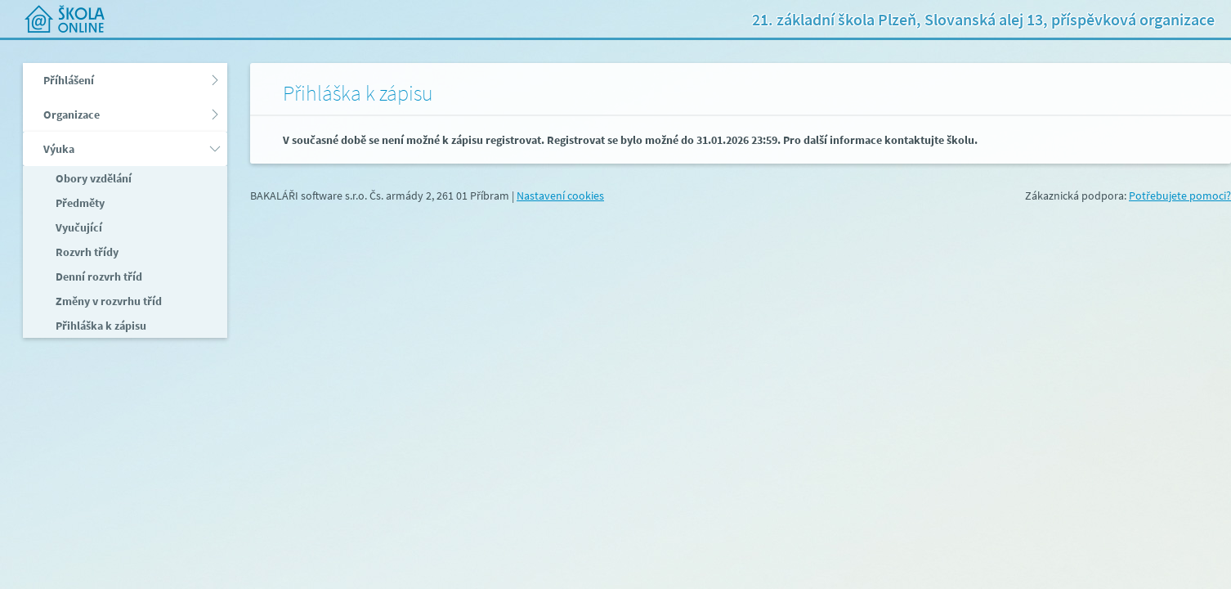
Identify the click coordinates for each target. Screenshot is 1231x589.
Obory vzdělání (92, 178)
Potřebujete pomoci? (1180, 195)
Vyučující (77, 227)
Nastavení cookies (560, 195)
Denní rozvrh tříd (97, 276)
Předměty (79, 203)
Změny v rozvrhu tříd (107, 301)
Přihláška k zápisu (99, 325)
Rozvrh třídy (86, 252)
